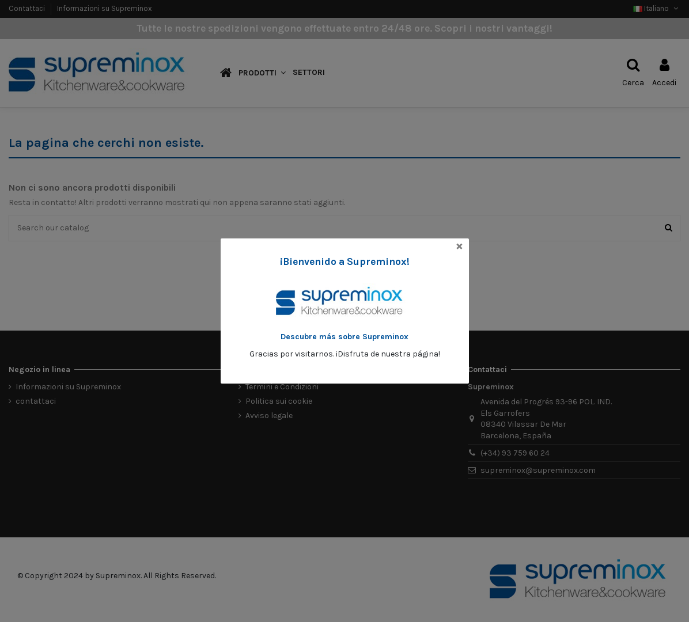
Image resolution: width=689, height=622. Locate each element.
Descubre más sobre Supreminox (344, 337)
